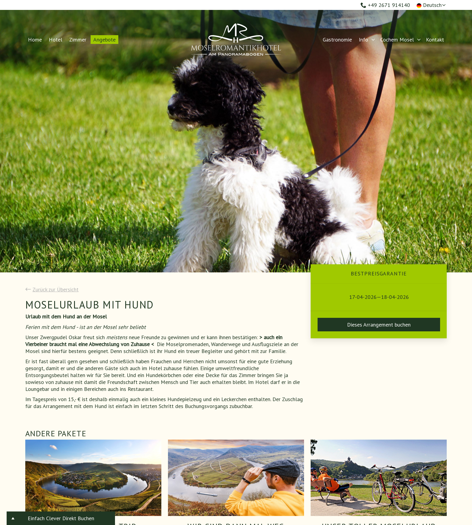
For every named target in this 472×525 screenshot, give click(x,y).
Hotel (55, 39)
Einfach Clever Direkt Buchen (61, 518)
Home (35, 39)
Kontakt (435, 39)
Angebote (104, 39)
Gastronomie (337, 39)
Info (363, 39)
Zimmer (77, 39)
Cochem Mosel (397, 39)
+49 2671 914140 (385, 5)
